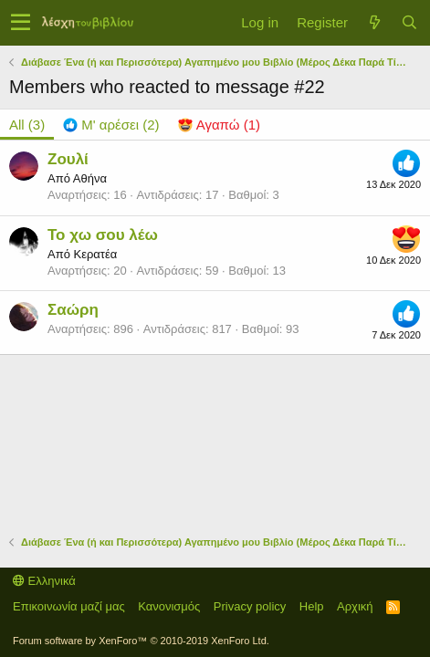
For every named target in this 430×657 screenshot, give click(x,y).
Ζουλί (68, 159)
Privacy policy (250, 606)
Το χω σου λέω (102, 235)
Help (311, 606)
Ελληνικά (44, 581)
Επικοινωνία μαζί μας (69, 606)
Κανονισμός (169, 606)
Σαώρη (73, 309)
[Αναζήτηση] (409, 22)
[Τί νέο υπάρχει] (374, 22)
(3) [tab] (27, 124)
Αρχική (355, 606)
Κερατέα (95, 254)
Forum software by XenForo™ (141, 640)
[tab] (111, 125)
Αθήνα (90, 178)
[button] (20, 23)
